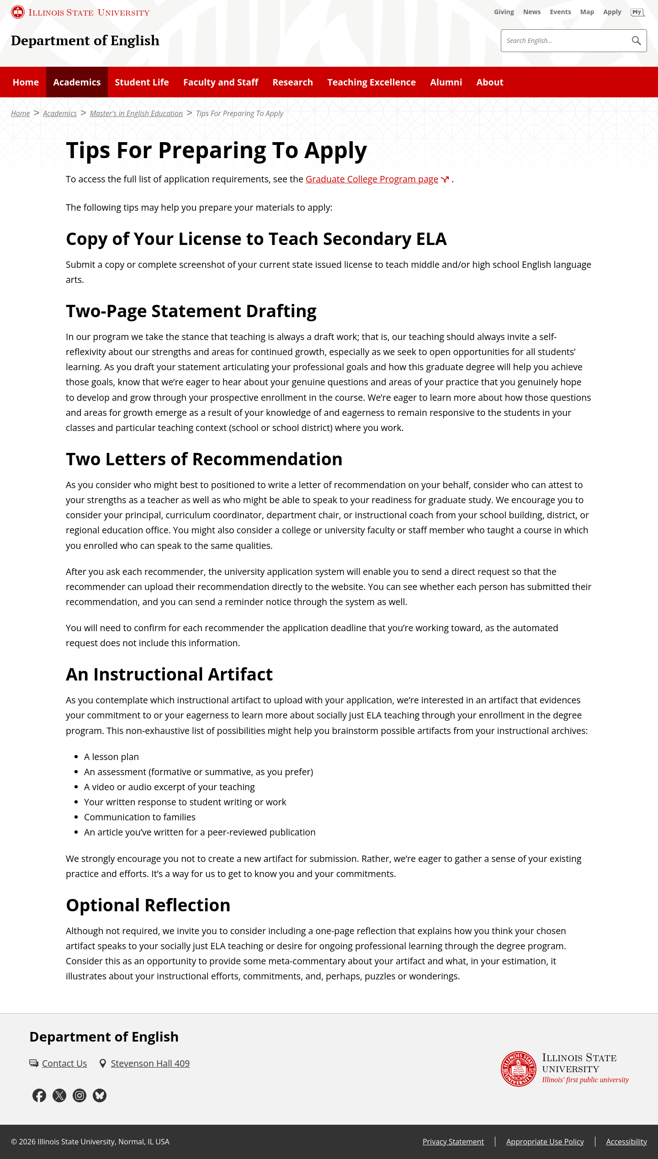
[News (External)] (532, 12)
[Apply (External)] (612, 12)
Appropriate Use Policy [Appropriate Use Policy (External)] (545, 1142)
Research (292, 82)
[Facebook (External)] (39, 1096)
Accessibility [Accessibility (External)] (626, 1142)
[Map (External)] (587, 12)
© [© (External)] (14, 1142)
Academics (77, 82)
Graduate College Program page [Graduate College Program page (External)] (372, 179)
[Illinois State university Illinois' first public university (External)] (565, 1069)
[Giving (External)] (504, 12)
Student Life (142, 82)
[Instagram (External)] (79, 1096)
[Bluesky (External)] (100, 1096)
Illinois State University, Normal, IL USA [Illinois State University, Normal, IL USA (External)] (103, 1142)
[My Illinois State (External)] (638, 12)
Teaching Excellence (372, 82)
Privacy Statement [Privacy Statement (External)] (453, 1142)
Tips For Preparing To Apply (239, 113)
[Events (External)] (560, 12)
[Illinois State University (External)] (80, 12)
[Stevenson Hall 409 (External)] (144, 1063)
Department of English (85, 40)
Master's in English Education (136, 113)
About (490, 82)
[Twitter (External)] (59, 1096)
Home (26, 82)
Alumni (446, 82)
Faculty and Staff (220, 82)
